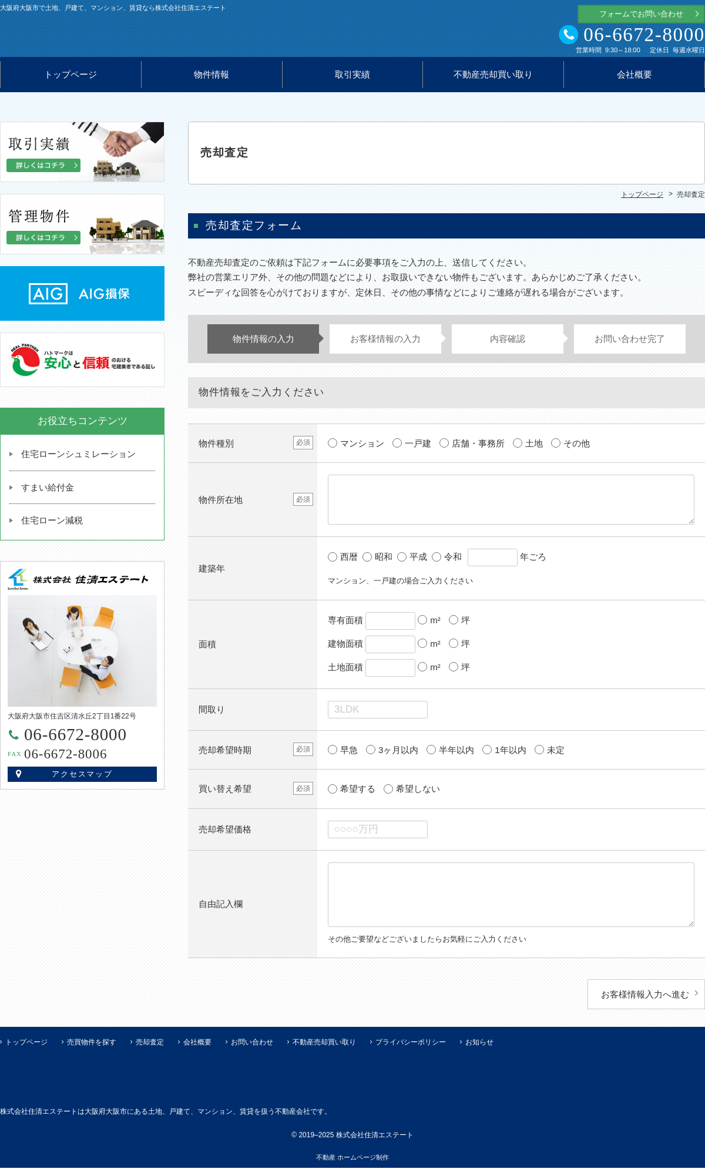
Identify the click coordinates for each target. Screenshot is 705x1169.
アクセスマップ (82, 779)
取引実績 (352, 80)
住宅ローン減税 (52, 525)
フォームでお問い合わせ (641, 13)
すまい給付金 (47, 493)
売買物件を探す (91, 1043)
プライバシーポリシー (410, 1043)
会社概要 (634, 80)
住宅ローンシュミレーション (78, 459)
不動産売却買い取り (493, 80)
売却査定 (150, 1043)
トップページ (70, 80)
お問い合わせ (252, 1043)
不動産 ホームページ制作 (352, 1158)
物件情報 (211, 80)
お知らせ (479, 1043)
